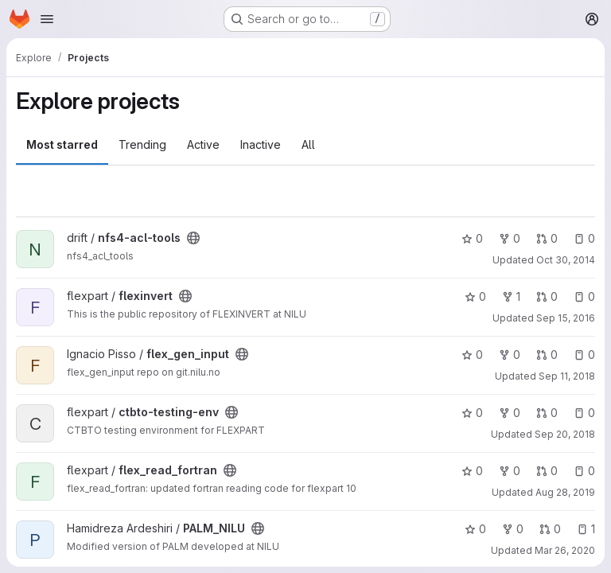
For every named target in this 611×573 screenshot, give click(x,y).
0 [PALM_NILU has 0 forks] (512, 529)
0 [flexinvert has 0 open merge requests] (547, 296)
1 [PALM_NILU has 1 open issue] (586, 529)
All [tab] (308, 144)
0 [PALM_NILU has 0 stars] (475, 529)
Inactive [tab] (260, 144)
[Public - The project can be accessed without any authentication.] (193, 238)
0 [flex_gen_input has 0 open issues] (584, 354)
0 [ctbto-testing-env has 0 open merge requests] (547, 412)
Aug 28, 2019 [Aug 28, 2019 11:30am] (565, 492)
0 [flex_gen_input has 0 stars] (472, 354)
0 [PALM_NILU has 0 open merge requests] (550, 529)
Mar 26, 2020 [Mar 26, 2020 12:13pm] (565, 550)
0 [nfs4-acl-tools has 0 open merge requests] (547, 238)
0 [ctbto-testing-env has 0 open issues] (584, 412)
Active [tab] (203, 144)
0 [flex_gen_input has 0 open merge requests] (547, 354)
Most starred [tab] (62, 144)
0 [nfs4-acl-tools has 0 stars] (472, 238)
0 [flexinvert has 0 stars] (475, 296)
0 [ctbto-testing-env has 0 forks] (509, 412)
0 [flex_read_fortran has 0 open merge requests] (547, 470)
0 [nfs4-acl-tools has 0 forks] (509, 238)
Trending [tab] (142, 144)
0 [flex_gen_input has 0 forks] (509, 354)
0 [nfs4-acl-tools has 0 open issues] (584, 238)
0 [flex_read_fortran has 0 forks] (509, 470)
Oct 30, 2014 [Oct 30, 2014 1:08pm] (565, 260)
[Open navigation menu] (47, 19)
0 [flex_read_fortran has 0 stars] (472, 470)
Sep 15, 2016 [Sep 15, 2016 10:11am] (565, 318)
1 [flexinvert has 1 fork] (511, 296)
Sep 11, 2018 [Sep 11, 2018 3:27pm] (567, 376)
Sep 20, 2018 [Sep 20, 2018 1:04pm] (565, 434)
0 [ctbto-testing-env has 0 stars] (472, 412)
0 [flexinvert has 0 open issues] (584, 296)
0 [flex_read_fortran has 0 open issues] (584, 470)
